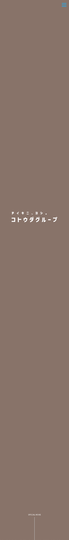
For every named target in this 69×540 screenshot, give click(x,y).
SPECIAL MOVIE (34, 527)
